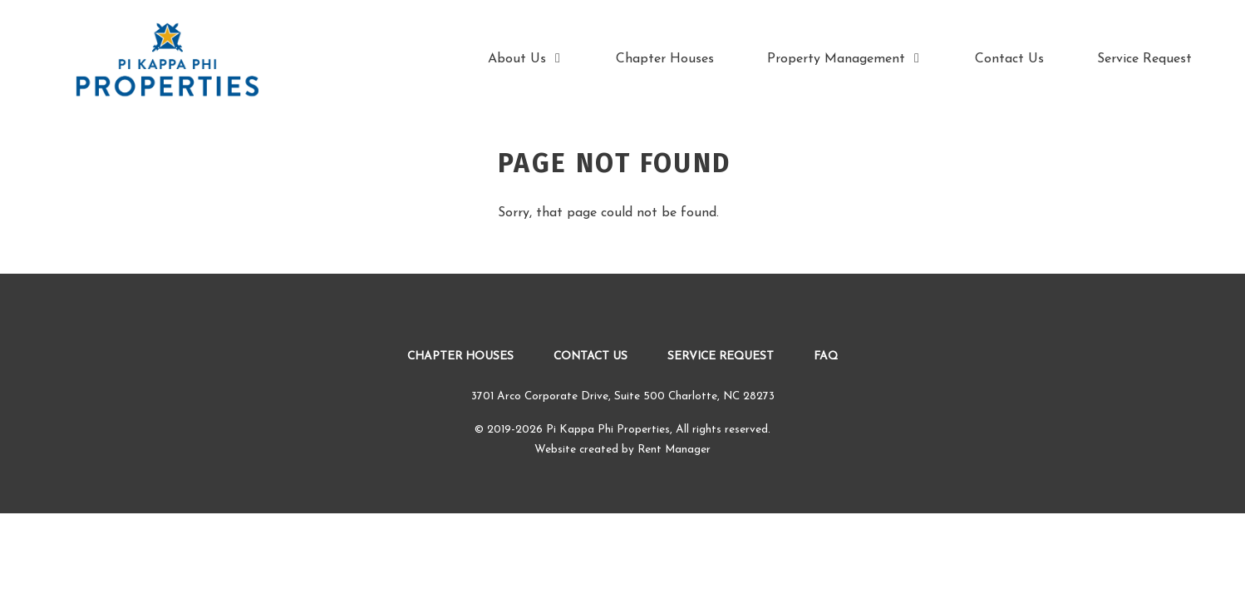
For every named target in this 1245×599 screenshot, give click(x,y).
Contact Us (1009, 59)
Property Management (844, 59)
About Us (525, 59)
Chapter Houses (665, 59)
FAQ (826, 356)
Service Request (1144, 59)
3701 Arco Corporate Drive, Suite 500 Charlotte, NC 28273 (623, 396)
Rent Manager (674, 449)
